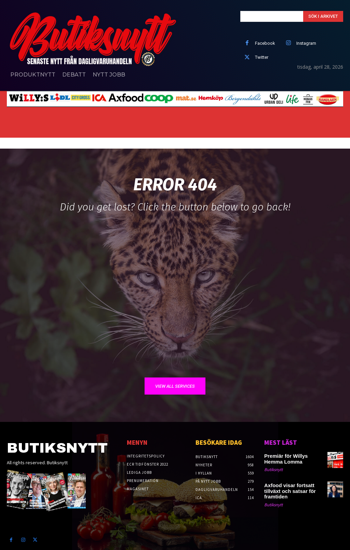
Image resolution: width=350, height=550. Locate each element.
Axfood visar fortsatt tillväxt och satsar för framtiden (292, 487)
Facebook (265, 43)
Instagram (306, 43)
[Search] (323, 16)
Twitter (261, 57)
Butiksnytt (273, 469)
